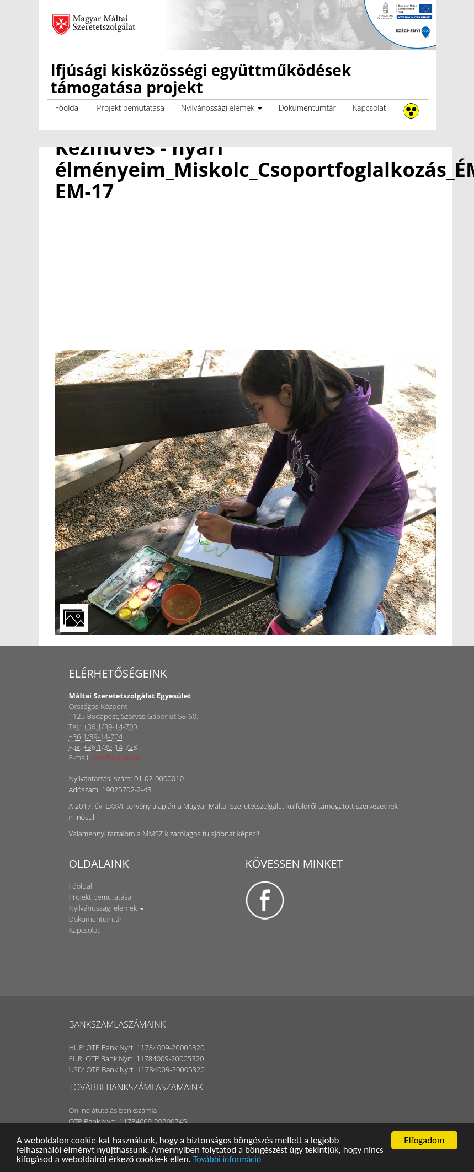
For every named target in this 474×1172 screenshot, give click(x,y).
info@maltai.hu (116, 757)
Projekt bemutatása (130, 108)
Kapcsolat (369, 108)
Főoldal (68, 108)
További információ (227, 1159)
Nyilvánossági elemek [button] (221, 108)
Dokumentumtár (307, 108)
